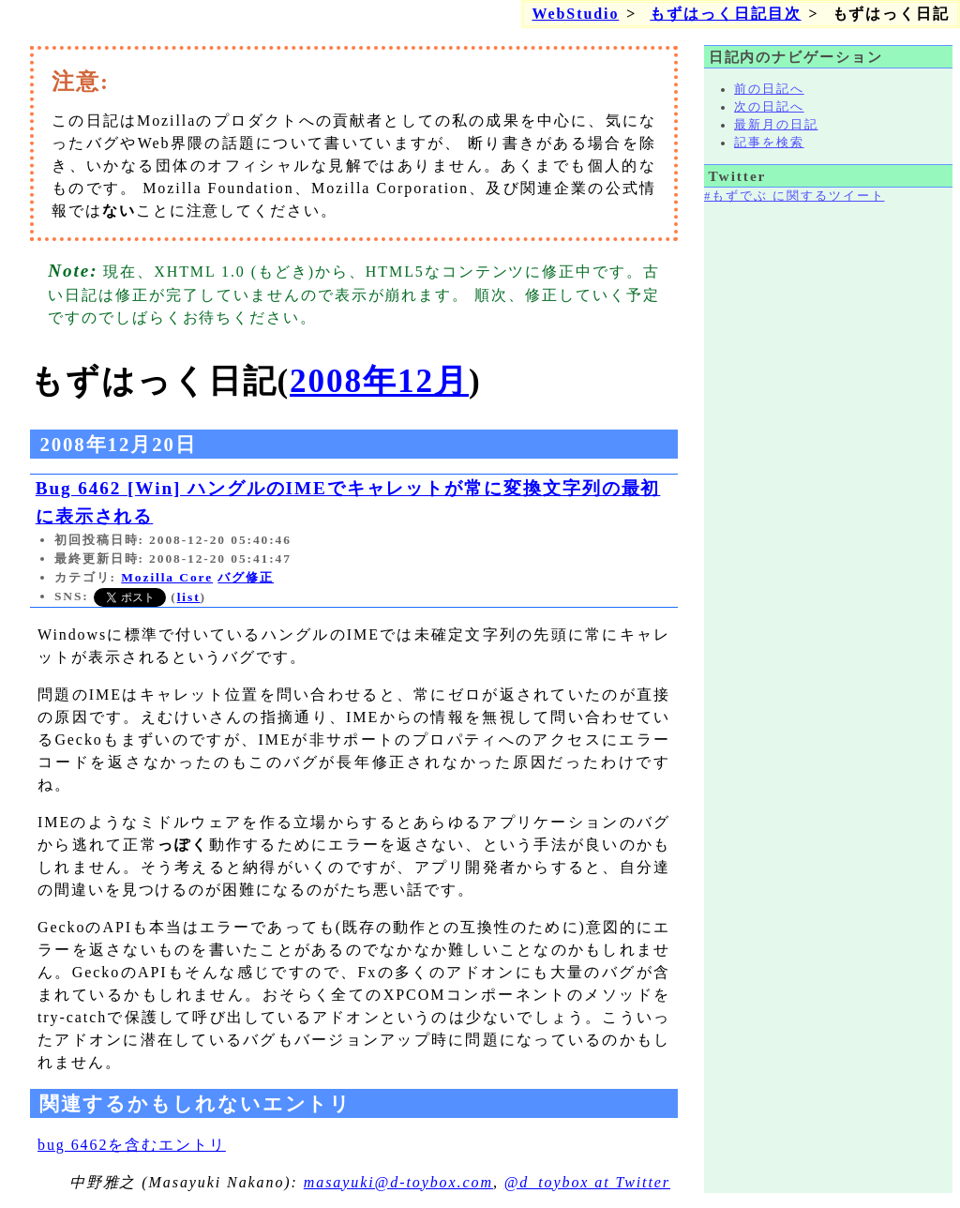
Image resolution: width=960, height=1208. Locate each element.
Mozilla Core (167, 577)
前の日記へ (769, 89)
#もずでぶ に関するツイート (794, 196)
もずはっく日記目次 (725, 14)
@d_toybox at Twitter (587, 1182)
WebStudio (575, 14)
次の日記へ (769, 106)
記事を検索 (769, 142)
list (189, 597)
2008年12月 (379, 381)
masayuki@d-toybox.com (398, 1182)
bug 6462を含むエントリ (132, 1145)
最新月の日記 (776, 124)
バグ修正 (246, 577)
